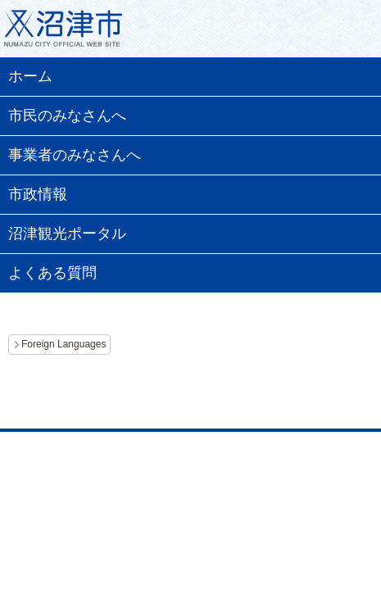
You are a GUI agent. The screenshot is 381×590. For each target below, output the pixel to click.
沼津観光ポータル (67, 233)
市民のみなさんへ (67, 115)
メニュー (348, 32)
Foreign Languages (63, 344)
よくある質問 (52, 273)
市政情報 (37, 194)
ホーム (30, 76)
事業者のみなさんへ (74, 155)
